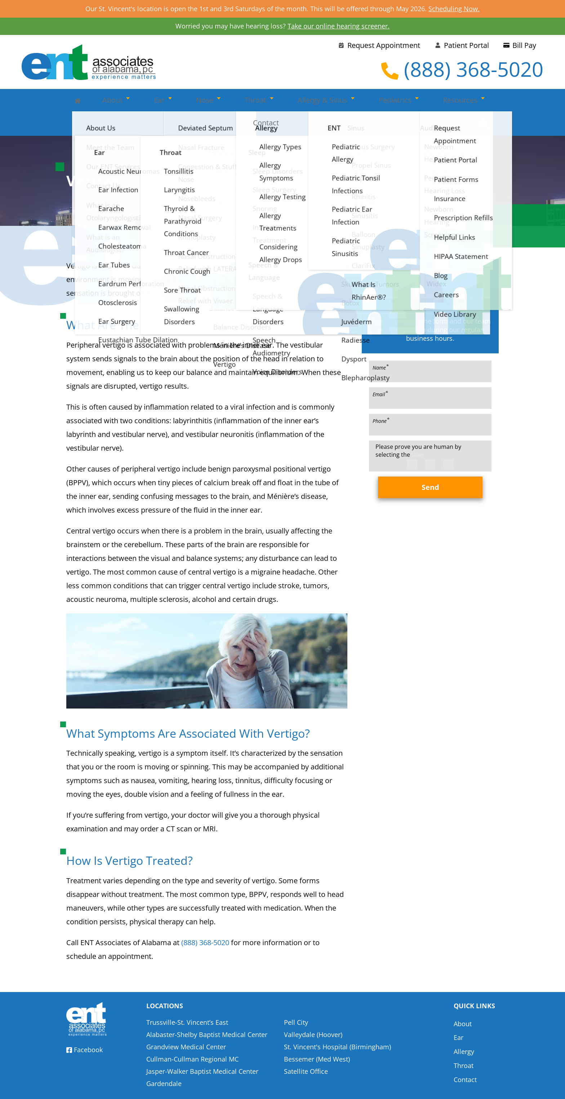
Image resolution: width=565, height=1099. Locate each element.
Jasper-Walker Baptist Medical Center (202, 1048)
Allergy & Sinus (281, 101)
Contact (450, 101)
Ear (148, 101)
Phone (381, 398)
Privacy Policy (377, 1086)
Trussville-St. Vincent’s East (187, 999)
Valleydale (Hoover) (313, 1012)
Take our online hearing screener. (339, 26)
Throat (225, 101)
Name (381, 344)
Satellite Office (306, 1048)
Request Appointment (379, 45)
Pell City (296, 999)
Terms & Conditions (436, 1086)
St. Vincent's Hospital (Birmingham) (337, 1024)
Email (380, 371)
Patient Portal (462, 45)
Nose (183, 101)
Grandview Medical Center (186, 1024)
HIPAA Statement (322, 1086)
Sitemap (486, 1086)
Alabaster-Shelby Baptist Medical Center (206, 1012)
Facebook (84, 1027)
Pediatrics (344, 101)
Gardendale (164, 1060)
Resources (399, 101)
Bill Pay (519, 45)
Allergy (464, 1024)
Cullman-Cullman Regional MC (192, 1036)
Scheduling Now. (454, 8)
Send (430, 465)
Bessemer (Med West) (317, 1036)
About (112, 101)
